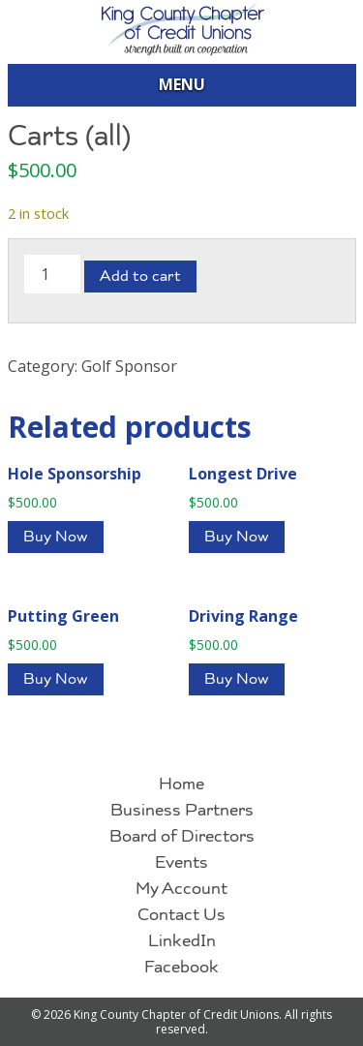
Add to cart (140, 278)
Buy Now (55, 538)
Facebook (181, 968)
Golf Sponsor (129, 366)
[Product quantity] (52, 274)
